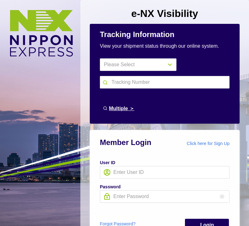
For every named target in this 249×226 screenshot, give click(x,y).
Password (110, 186)
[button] (105, 82)
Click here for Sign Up (208, 143)
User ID (107, 162)
